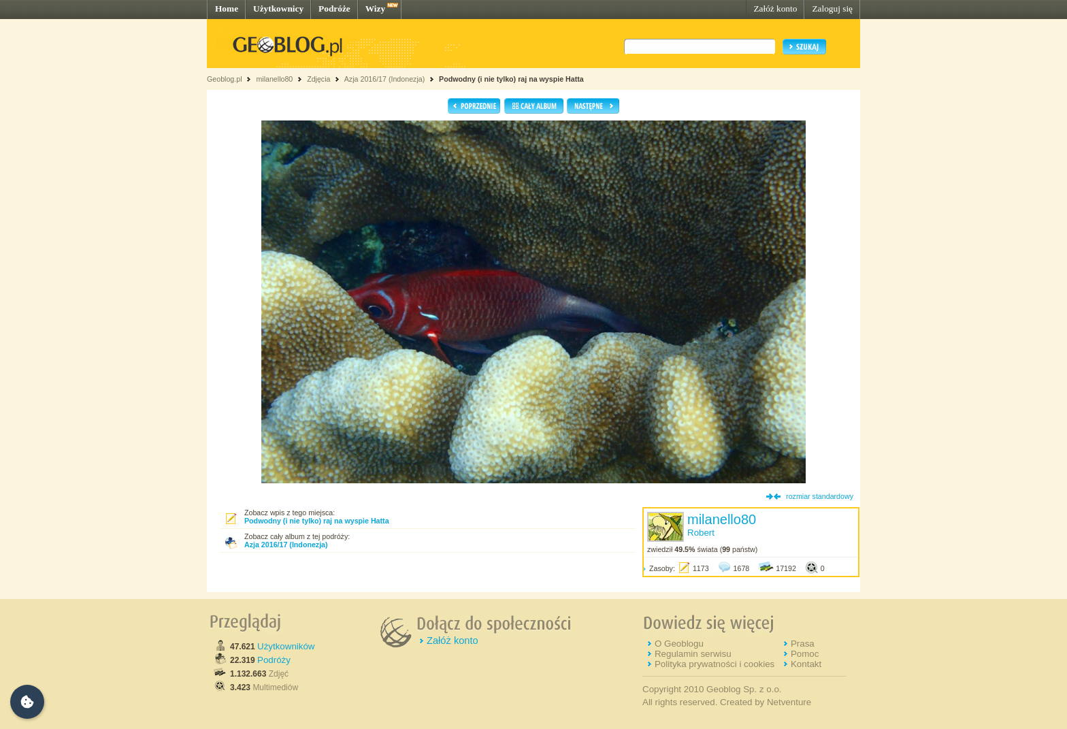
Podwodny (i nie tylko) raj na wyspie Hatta (511, 79)
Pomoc (805, 654)
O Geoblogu (679, 643)
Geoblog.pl (224, 79)
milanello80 (274, 79)
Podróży (274, 660)
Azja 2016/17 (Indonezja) (384, 79)
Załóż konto (775, 8)
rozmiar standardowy (819, 496)
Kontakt (806, 664)
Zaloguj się (832, 8)
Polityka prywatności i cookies (714, 664)
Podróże (334, 8)
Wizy (375, 8)
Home (226, 8)
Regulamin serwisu (693, 654)
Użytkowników (285, 646)
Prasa (803, 643)
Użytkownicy (278, 8)
